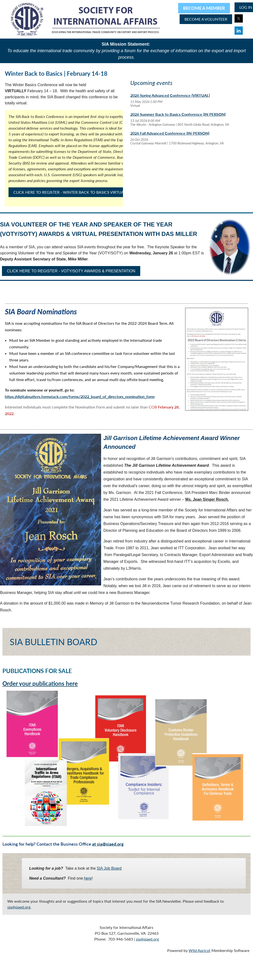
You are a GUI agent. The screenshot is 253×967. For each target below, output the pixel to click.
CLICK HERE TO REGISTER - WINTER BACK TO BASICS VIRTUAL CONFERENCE (82, 192)
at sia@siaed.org (108, 844)
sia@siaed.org (18, 907)
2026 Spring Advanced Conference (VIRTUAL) (170, 95)
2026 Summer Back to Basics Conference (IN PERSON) (178, 114)
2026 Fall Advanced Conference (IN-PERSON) (169, 133)
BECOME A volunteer (205, 19)
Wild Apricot (199, 950)
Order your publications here (40, 683)
